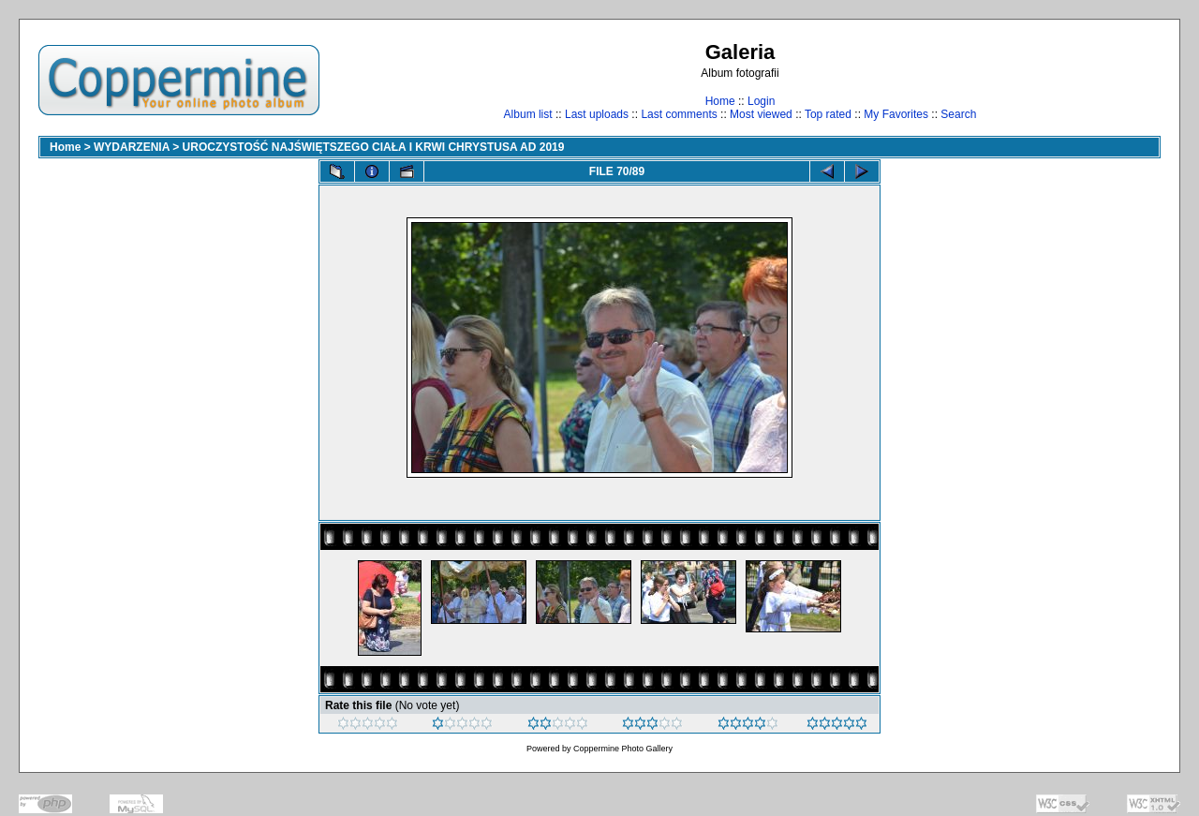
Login (761, 101)
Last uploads (597, 114)
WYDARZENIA (132, 147)
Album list (528, 114)
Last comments (679, 114)
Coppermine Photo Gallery (623, 748)
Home (720, 101)
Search (958, 114)
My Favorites (896, 114)
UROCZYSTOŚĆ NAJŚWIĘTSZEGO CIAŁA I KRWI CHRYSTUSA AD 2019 (374, 147)
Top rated (828, 114)
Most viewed (761, 114)
